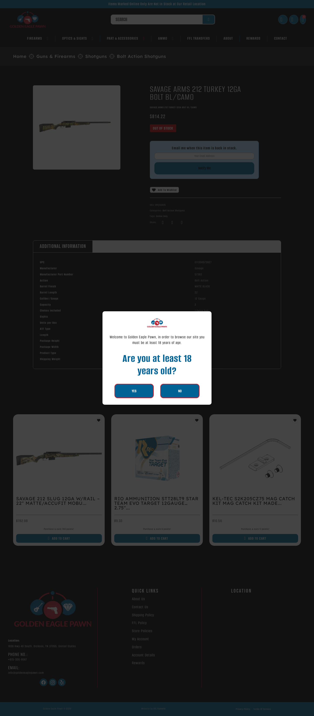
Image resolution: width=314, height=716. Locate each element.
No (180, 391)
